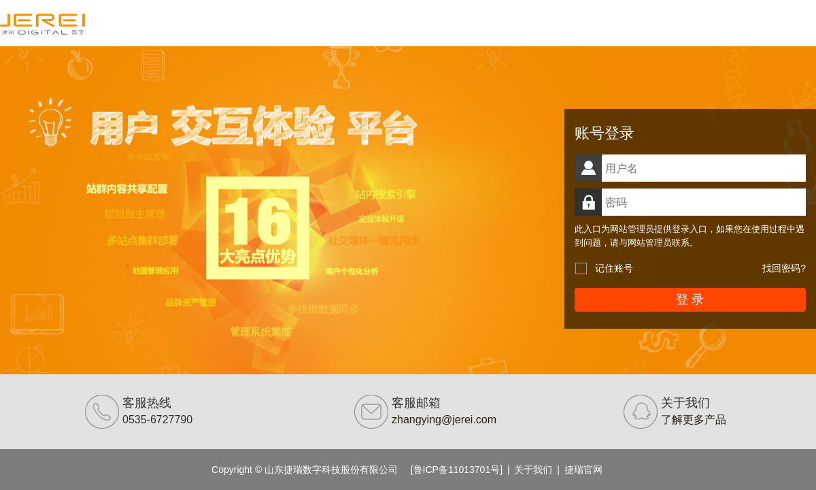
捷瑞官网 (583, 469)
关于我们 (533, 469)
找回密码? (784, 268)
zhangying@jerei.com (444, 419)
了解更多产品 (693, 419)
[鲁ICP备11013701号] (457, 469)
